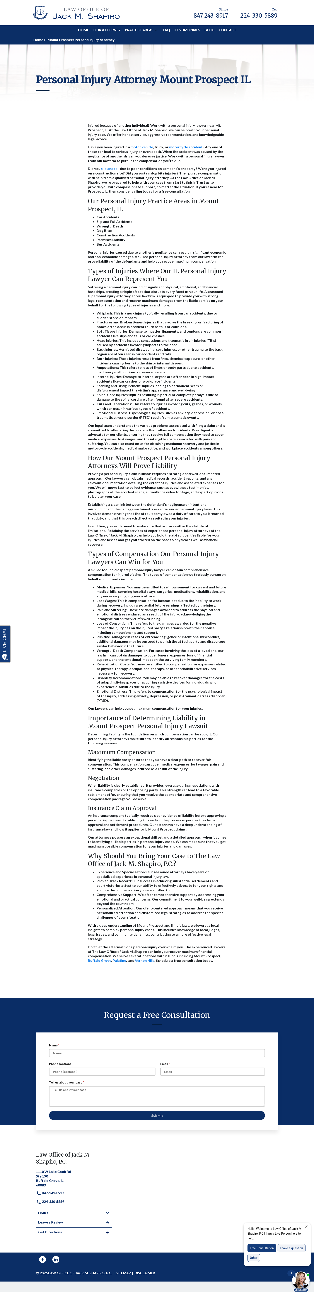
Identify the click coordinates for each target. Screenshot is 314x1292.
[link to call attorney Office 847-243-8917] (211, 12)
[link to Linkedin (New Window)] (55, 1259)
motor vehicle (142, 147)
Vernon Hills (144, 960)
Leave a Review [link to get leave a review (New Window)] (74, 1222)
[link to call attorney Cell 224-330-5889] (258, 12)
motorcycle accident (186, 147)
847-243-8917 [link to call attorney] (50, 1193)
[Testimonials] (187, 30)
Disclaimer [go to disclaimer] (145, 1273)
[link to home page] (76, 12)
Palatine (119, 960)
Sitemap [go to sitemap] (123, 1273)
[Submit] (157, 1115)
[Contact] (227, 30)
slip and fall (110, 168)
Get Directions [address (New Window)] (74, 1232)
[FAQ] (166, 30)
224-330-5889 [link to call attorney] (50, 1201)
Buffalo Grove (99, 960)
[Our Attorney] (107, 30)
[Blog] (209, 30)
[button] (156, 30)
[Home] (83, 30)
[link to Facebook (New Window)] (42, 1259)
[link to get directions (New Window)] (74, 1178)
